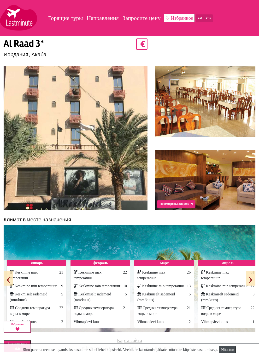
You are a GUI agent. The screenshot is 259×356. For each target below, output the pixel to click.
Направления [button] (103, 18)
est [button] (200, 18)
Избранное (17, 327)
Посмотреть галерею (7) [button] (176, 204)
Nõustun (227, 350)
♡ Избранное (179, 18)
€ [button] (142, 44)
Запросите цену (142, 18)
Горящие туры (65, 18)
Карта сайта (129, 340)
